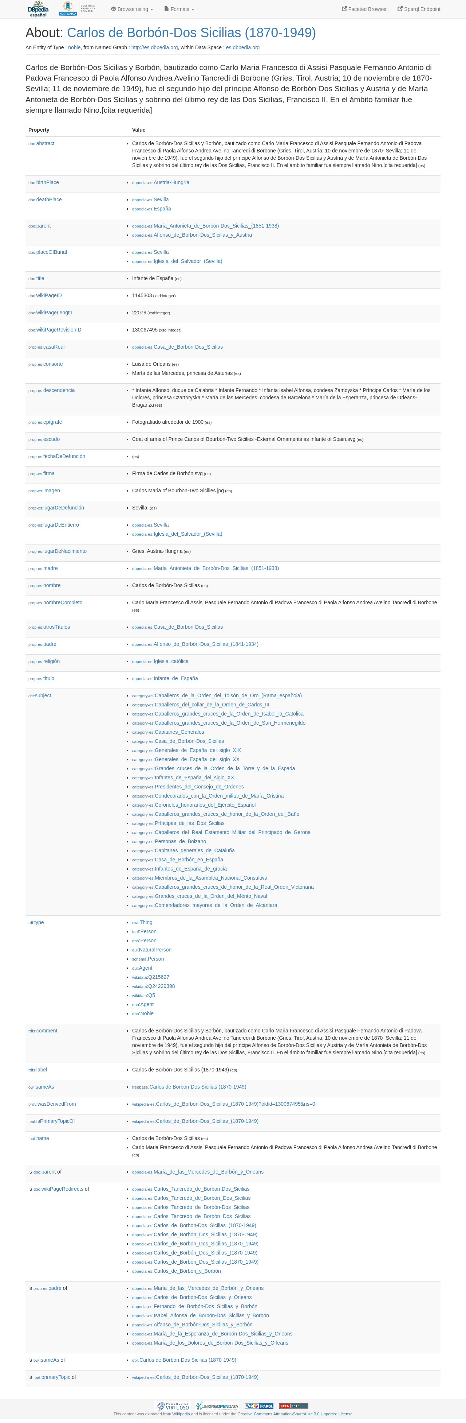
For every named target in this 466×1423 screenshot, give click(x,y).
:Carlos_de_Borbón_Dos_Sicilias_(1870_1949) (195, 1262)
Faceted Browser (364, 9)
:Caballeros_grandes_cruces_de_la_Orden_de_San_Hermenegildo (218, 723)
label (37, 1070)
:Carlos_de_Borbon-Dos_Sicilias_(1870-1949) (194, 1225)
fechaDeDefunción (56, 456)
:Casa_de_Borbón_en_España (177, 859)
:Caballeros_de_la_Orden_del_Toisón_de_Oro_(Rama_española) (217, 695)
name (38, 1138)
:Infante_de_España (165, 678)
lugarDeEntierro (53, 525)
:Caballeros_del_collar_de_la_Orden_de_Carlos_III (200, 704)
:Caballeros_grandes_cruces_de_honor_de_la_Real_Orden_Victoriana (223, 887)
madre (43, 568)
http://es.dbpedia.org (154, 47)
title (36, 278)
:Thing (142, 922)
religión (44, 661)
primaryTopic (51, 1377)
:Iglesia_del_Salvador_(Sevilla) (177, 261)
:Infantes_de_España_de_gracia (179, 869)
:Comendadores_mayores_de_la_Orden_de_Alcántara (204, 905)
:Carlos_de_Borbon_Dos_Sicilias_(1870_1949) (195, 1243)
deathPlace (45, 199)
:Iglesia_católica (160, 661)
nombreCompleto (55, 602)
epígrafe (45, 422)
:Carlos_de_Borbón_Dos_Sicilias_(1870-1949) (194, 1253)
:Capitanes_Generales (168, 732)
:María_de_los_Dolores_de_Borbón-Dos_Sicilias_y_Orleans (210, 1343)
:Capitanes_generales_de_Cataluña (183, 850)
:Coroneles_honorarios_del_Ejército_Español (194, 805)
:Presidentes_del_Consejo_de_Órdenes (188, 787)
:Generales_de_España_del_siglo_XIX (186, 750)
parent (39, 226)
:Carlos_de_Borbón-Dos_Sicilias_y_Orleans (192, 1297)
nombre (44, 585)
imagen (44, 490)
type (36, 922)
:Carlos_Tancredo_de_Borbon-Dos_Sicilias (190, 1189)
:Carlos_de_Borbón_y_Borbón (176, 1271)
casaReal (46, 347)
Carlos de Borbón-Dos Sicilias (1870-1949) (191, 32)
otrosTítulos (49, 627)
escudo (44, 439)
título (41, 678)
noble (74, 47)
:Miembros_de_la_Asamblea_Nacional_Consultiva (199, 878)
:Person (144, 931)
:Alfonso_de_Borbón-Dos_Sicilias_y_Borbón (192, 1324)
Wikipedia (181, 1414)
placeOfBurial (47, 252)
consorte (45, 364)
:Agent (142, 968)
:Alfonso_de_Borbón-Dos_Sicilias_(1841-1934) (195, 644)
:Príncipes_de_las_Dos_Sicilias (178, 823)
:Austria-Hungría (160, 182)
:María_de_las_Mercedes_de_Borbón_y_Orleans (198, 1172)
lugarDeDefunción (56, 508)
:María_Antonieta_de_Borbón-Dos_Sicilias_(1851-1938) (205, 226)
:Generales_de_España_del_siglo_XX (186, 759)
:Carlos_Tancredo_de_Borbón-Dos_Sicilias (190, 1207)
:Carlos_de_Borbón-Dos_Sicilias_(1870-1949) (195, 1121)
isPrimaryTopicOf (51, 1121)
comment (42, 1031)
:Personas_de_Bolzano (169, 841)
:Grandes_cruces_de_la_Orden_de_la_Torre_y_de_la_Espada (213, 768)
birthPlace (43, 182)
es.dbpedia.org (243, 47)
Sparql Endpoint (419, 9)
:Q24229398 (153, 986)
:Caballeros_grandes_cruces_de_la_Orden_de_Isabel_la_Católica (218, 714)
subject (39, 695)
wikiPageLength (50, 312)
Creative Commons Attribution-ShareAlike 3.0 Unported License (294, 1414)
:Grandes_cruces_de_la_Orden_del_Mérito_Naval (199, 896)
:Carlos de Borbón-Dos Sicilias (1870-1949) (189, 1087)
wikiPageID (45, 295)
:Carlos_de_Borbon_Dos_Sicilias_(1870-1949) (194, 1234)
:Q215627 (150, 977)
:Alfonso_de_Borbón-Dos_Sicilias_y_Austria (192, 235)
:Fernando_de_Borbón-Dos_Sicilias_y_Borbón (194, 1306)
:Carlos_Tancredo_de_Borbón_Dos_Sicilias (191, 1216)
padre (42, 644)
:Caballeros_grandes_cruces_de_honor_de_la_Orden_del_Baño (215, 814)
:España (151, 209)
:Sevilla (150, 199)
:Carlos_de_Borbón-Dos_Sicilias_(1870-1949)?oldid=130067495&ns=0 (223, 1104)
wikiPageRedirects (58, 1189)
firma (41, 473)
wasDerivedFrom (52, 1104)
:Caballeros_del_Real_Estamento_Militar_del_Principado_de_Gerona (221, 832)
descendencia (51, 390)
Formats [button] (179, 9)
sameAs (41, 1087)
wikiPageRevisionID (55, 330)
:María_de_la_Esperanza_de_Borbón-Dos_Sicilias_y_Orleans (212, 1334)
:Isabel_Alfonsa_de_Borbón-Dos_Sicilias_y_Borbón (200, 1315)
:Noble (143, 1013)
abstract (41, 143)
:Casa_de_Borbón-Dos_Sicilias (177, 347)
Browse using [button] (132, 9)
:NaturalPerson (151, 950)
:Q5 (143, 995)
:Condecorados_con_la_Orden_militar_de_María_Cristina (208, 796)
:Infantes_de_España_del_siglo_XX (183, 777)
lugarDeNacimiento (57, 551)
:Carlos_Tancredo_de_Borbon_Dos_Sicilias (191, 1198)
